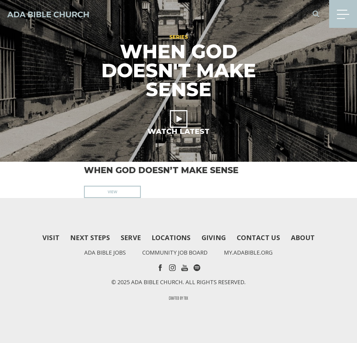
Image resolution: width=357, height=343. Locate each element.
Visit (50, 237)
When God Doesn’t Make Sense (161, 170)
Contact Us (258, 237)
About (303, 237)
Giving (214, 237)
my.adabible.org (248, 252)
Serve (131, 237)
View (112, 191)
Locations (171, 237)
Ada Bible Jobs (105, 252)
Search (316, 14)
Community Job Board (175, 252)
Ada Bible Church (44, 14)
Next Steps (90, 237)
